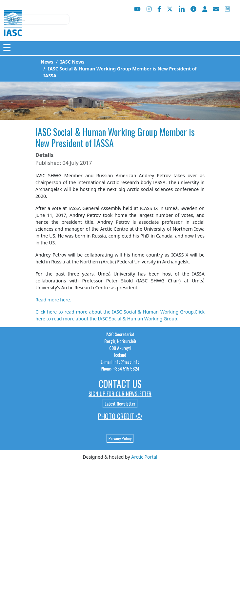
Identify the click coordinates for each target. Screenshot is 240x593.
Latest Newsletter (120, 403)
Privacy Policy (120, 438)
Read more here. (53, 299)
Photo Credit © (120, 416)
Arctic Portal (144, 457)
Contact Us (120, 384)
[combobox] (37, 19)
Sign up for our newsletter (120, 394)
